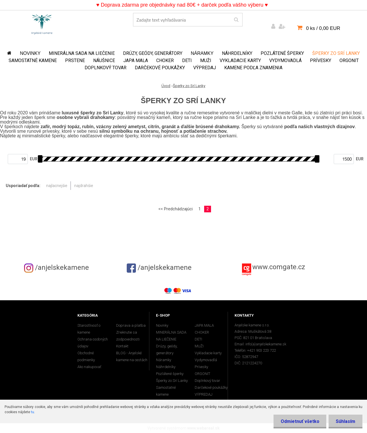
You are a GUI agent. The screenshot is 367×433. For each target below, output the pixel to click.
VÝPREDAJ (204, 67)
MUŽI (205, 60)
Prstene (75, 60)
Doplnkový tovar (105, 67)
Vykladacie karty (240, 60)
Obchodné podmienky (86, 356)
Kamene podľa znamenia (253, 67)
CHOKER (165, 60)
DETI (187, 60)
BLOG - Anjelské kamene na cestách (131, 356)
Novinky (30, 53)
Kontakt (122, 346)
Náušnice (104, 60)
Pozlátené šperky (282, 53)
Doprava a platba (131, 325)
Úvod (165, 86)
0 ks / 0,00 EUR (323, 28)
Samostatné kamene (33, 60)
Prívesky (320, 60)
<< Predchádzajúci (175, 208)
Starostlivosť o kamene (88, 328)
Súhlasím (345, 421)
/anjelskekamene (56, 267)
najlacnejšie (56, 185)
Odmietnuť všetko (299, 421)
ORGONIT (349, 60)
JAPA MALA (135, 60)
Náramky (202, 53)
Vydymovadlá (285, 60)
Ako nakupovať (89, 367)
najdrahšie (83, 185)
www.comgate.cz (278, 267)
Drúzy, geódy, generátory (152, 53)
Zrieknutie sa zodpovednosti (128, 335)
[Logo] (42, 23)
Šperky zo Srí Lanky (336, 53)
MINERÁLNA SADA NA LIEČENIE (82, 53)
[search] (236, 19)
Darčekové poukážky (160, 67)
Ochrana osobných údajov (92, 342)
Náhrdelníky (237, 53)
